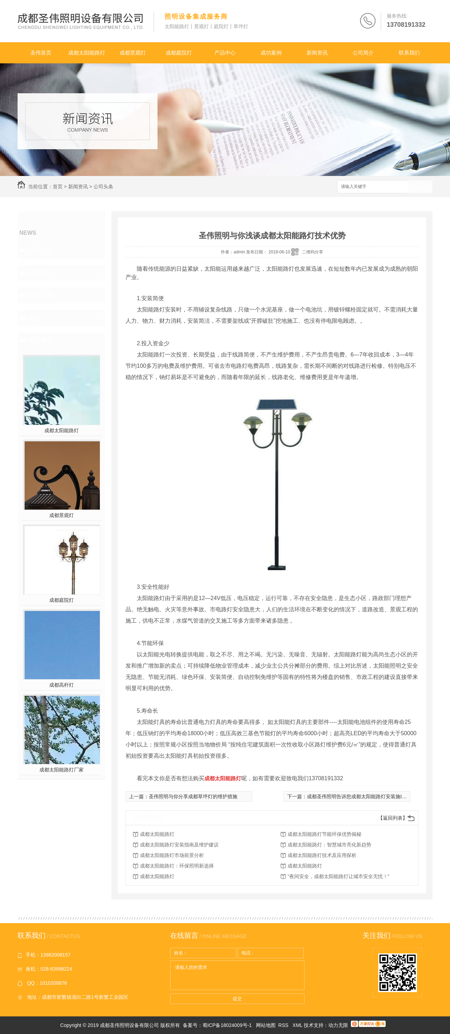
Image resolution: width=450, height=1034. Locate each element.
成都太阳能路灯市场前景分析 (172, 855)
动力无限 (338, 1025)
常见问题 (40, 295)
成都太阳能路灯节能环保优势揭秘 (324, 834)
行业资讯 (40, 272)
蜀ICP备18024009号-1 (227, 1025)
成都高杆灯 (61, 685)
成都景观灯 (133, 53)
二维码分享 (312, 252)
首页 (58, 186)
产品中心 (225, 53)
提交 (237, 998)
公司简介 (363, 53)
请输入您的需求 (237, 975)
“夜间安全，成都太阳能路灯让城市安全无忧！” (338, 876)
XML (298, 1025)
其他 (34, 317)
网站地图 (266, 1025)
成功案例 (271, 53)
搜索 (420, 187)
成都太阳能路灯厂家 (61, 770)
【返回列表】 (392, 818)
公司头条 (103, 186)
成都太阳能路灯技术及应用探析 (322, 855)
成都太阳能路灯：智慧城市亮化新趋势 (329, 844)
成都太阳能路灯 (86, 53)
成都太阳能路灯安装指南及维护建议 (179, 844)
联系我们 (409, 53)
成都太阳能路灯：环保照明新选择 (177, 866)
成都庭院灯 (179, 53)
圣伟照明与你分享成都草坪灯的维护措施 (193, 796)
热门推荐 (40, 340)
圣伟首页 (40, 53)
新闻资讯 (317, 53)
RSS (284, 1025)
